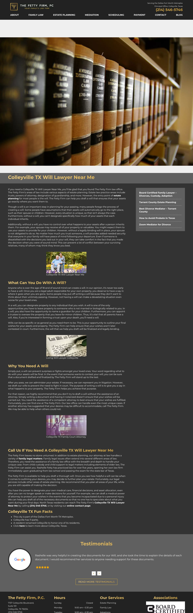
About (14, 15)
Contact (160, 15)
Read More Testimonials (96, 581)
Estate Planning (64, 15)
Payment (139, 15)
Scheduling (116, 15)
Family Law (35, 15)
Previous (94, 573)
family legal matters (30, 458)
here (22, 526)
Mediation (92, 15)
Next (99, 573)
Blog (179, 15)
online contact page (79, 505)
